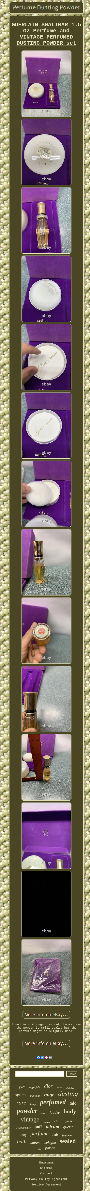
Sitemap (46, 1168)
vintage (30, 1119)
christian (70, 1088)
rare (21, 1102)
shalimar (35, 1095)
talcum (52, 1126)
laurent (35, 1143)
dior (48, 1086)
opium (20, 1094)
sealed (68, 1141)
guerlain (70, 1127)
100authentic (23, 1127)
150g (23, 1134)
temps (33, 1104)
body (70, 1111)
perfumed (53, 1102)
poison (50, 1148)
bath (21, 1142)
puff (38, 1126)
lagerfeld (34, 1087)
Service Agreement (46, 1184)
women (46, 1122)
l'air (55, 1134)
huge (49, 1094)
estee (59, 1087)
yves (22, 1087)
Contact (46, 1173)
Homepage (46, 1162)
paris (69, 1121)
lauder (55, 1112)
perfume (39, 1133)
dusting (68, 1093)
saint (39, 1149)
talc (73, 1103)
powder (27, 1111)
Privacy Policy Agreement (46, 1179)
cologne (50, 1143)
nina (43, 1113)
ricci (58, 1121)
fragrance (67, 1135)
